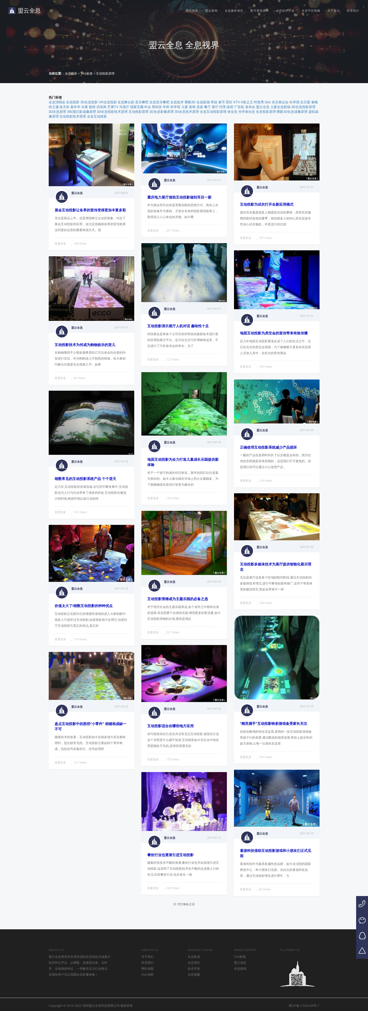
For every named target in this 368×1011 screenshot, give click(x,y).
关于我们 (147, 956)
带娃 (214, 102)
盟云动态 (240, 962)
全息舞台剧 (126, 102)
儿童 (184, 107)
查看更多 (60, 244)
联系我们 (353, 10)
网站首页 (192, 10)
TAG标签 (87, 73)
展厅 (215, 107)
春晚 (314, 102)
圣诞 (199, 107)
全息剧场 (203, 102)
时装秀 (259, 102)
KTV (236, 102)
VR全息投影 (108, 102)
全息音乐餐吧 (159, 102)
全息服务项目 (234, 10)
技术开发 (194, 968)
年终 (166, 107)
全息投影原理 (266, 112)
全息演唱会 (57, 102)
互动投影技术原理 (72, 116)
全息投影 (71, 73)
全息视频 (194, 974)
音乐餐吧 (141, 102)
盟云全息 (24, 10)
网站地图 (147, 968)
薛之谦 (54, 107)
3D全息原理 (57, 112)
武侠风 (101, 107)
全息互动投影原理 (213, 112)
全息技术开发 (285, 10)
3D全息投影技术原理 (112, 112)
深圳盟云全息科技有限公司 (101, 1005)
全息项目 (194, 962)
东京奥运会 (280, 102)
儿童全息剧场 (280, 107)
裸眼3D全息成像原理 (292, 112)
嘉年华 (75, 107)
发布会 (250, 107)
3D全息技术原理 (187, 112)
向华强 (294, 102)
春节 (221, 102)
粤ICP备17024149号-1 (304, 1005)
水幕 (84, 107)
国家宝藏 (136, 107)
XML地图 (147, 974)
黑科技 (157, 107)
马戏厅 (124, 107)
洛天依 (64, 107)
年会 (147, 107)
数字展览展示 (259, 10)
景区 (229, 102)
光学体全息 (246, 112)
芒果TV (112, 107)
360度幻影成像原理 (81, 112)
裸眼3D (190, 102)
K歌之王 (247, 102)
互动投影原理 (138, 112)
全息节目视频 (311, 10)
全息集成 (194, 956)
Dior (268, 102)
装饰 (192, 107)
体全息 (232, 112)
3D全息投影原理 (303, 107)
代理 (222, 107)
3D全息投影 (89, 102)
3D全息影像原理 (161, 112)
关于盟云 (333, 10)
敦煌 (92, 107)
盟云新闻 (211, 10)
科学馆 (175, 107)
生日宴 (305, 102)
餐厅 (207, 107)
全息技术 (177, 102)
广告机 (239, 107)
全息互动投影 (97, 116)
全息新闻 (240, 968)
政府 (230, 107)
